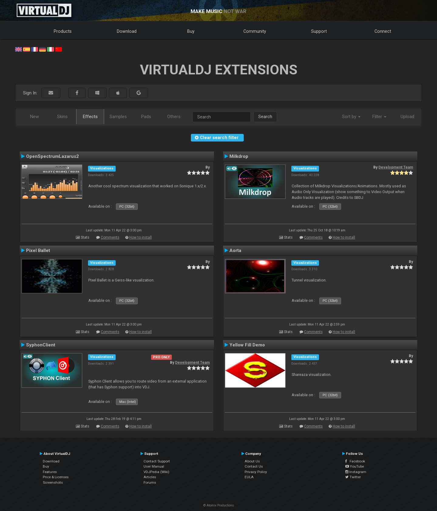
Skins (62, 116)
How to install (140, 237)
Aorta (235, 250)
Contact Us (254, 466)
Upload (407, 116)
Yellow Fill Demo (247, 345)
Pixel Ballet (38, 250)
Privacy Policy (256, 472)
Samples (118, 116)
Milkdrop (238, 156)
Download (127, 31)
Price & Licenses (56, 477)
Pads (146, 116)
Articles (150, 477)
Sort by (351, 116)
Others (174, 116)
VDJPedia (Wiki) (156, 472)
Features (50, 472)
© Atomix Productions (218, 505)
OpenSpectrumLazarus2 (52, 156)
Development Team (395, 167)
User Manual (154, 466)
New (34, 116)
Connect (382, 31)
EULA (249, 477)
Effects (90, 116)
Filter (379, 116)
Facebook (355, 461)
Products (63, 31)
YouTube (354, 466)
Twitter (353, 477)
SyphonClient (40, 345)
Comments (110, 237)
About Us (252, 461)
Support (319, 31)
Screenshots (53, 482)
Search (265, 116)
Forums (150, 482)
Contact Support (157, 461)
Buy (191, 31)
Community (254, 31)
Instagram (355, 472)
